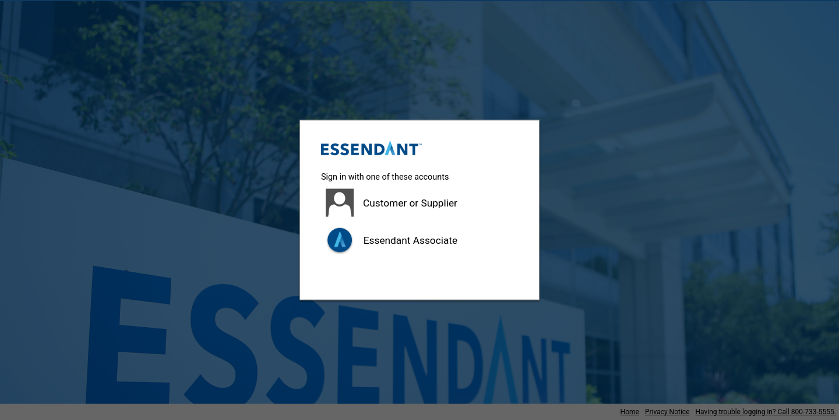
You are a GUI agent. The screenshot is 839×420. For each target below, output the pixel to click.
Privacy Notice (667, 412)
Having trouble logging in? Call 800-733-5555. (766, 412)
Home (630, 412)
